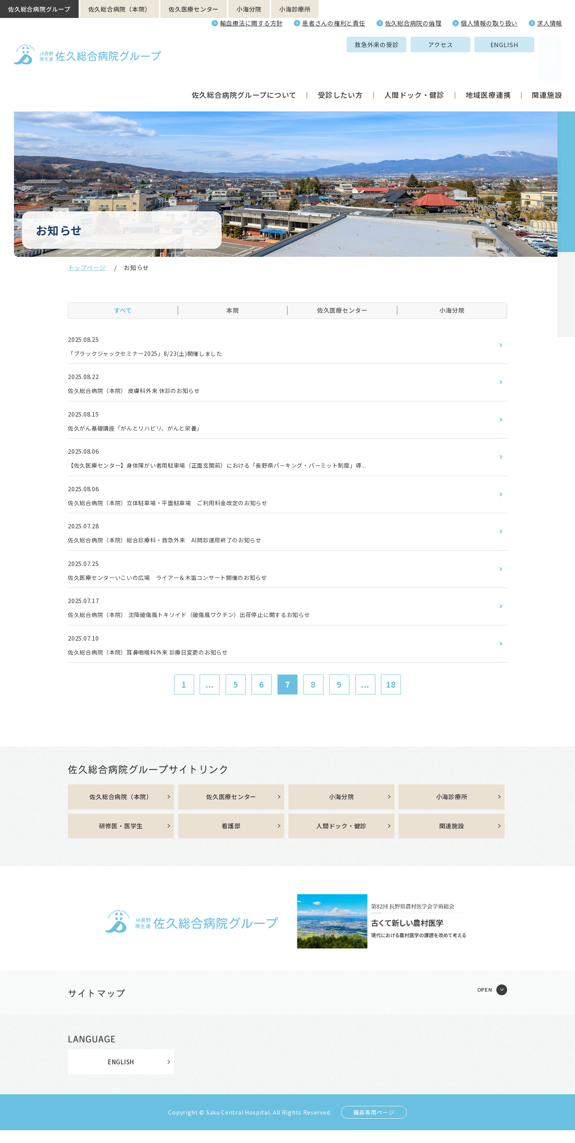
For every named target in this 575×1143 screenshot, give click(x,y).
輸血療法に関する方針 (251, 23)
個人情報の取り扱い (489, 23)
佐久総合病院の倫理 (413, 23)
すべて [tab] (123, 310)
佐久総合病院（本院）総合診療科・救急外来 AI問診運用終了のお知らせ (178, 546)
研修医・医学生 (121, 838)
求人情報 (549, 23)
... (210, 695)
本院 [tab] (232, 310)
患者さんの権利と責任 (333, 23)
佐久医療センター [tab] (342, 310)
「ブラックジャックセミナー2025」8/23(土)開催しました (156, 354)
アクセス (380, 44)
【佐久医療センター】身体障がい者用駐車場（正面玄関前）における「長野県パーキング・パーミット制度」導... (238, 469)
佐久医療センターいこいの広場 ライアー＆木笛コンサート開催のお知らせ (181, 585)
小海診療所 (295, 9)
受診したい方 (340, 65)
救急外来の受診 (317, 44)
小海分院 (249, 9)
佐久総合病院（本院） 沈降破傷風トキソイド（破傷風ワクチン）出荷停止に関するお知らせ (206, 624)
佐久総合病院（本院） (119, 9)
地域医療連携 (488, 65)
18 (391, 695)
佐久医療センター (194, 9)
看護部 (231, 838)
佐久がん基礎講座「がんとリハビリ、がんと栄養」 (145, 431)
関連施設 (547, 65)
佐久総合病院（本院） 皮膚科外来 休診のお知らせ (143, 392)
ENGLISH (444, 44)
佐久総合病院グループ (39, 9)
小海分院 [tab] (452, 310)
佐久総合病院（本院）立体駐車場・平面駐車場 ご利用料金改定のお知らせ (182, 508)
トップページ (87, 267)
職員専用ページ (374, 1125)
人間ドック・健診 (414, 65)
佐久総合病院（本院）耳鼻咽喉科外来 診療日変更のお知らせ (159, 662)
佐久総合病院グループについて (244, 65)
